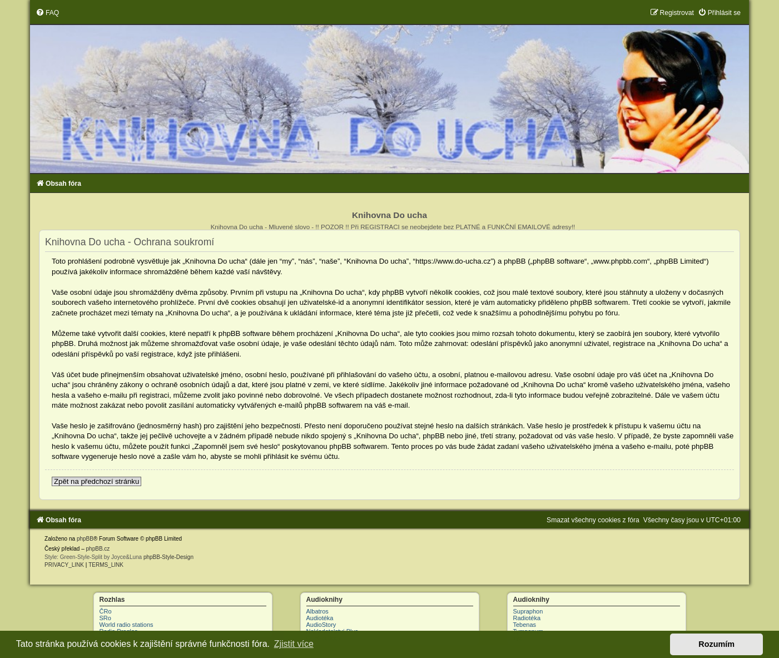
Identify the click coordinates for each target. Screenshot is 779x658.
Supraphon (528, 611)
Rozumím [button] (716, 644)
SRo (105, 618)
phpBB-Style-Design (168, 557)
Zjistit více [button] (294, 644)
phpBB (85, 539)
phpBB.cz (98, 549)
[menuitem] (47, 13)
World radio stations (126, 624)
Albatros (317, 611)
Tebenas (525, 624)
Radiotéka (527, 618)
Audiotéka (320, 618)
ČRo (106, 611)
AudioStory (321, 624)
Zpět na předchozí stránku (96, 481)
